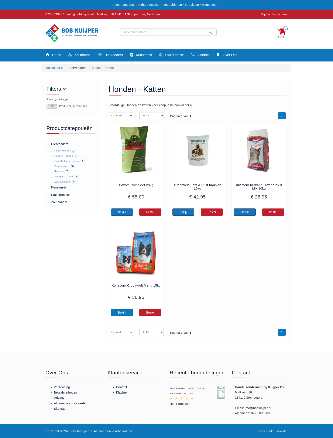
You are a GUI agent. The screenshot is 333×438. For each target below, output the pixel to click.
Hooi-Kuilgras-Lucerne (67, 161)
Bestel (150, 212)
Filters (57, 89)
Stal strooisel (172, 55)
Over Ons (226, 55)
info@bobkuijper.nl (80, 14)
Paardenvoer (61, 166)
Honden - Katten (63, 156)
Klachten (122, 392)
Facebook (266, 431)
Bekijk (122, 212)
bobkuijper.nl (54, 68)
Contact (200, 55)
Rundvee (59, 171)
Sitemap (60, 408)
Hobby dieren (61, 150)
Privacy (59, 397)
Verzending (62, 387)
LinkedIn (281, 431)
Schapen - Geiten (64, 176)
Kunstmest (141, 55)
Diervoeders (110, 55)
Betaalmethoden (65, 392)
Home (53, 55)
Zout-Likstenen (62, 181)
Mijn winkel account (275, 14)
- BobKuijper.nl (81, 431)
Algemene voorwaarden (70, 403)
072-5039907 (54, 14)
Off (52, 106)
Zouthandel (79, 55)
